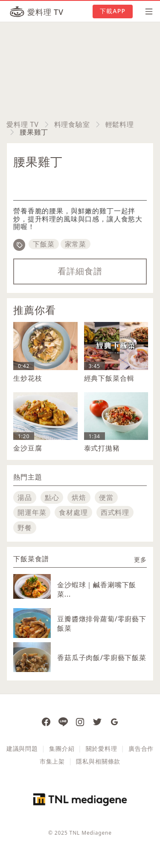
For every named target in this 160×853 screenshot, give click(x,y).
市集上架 (52, 761)
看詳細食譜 (80, 271)
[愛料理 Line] (63, 721)
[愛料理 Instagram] (80, 721)
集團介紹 (61, 748)
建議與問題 (22, 748)
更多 (140, 559)
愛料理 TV (22, 124)
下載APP (112, 11)
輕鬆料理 (119, 124)
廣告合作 (141, 748)
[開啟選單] (146, 11)
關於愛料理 (101, 748)
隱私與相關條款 (98, 761)
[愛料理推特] (97, 721)
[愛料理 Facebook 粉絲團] (46, 721)
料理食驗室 (72, 124)
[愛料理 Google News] (114, 721)
